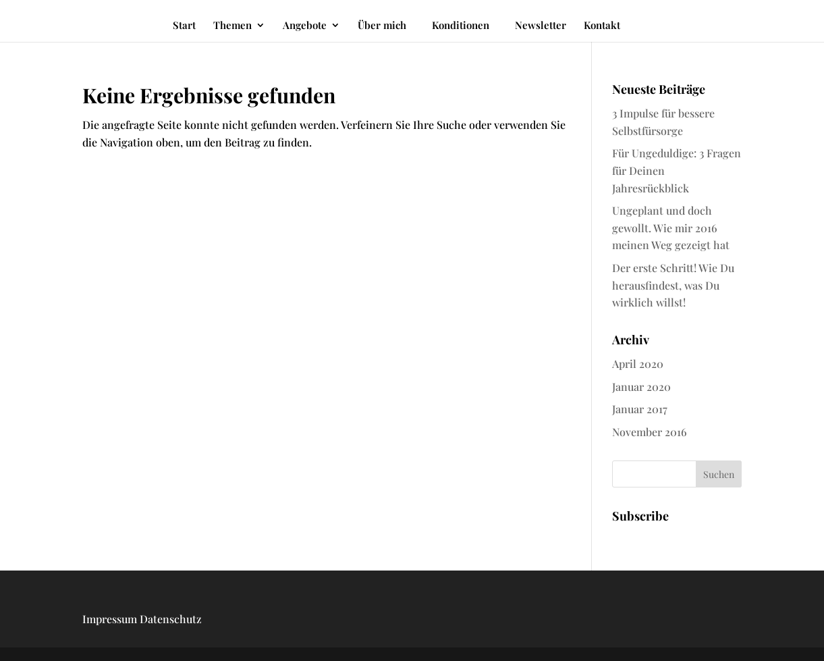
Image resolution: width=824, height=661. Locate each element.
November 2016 (649, 432)
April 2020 (637, 363)
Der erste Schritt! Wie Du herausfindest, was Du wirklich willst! (673, 285)
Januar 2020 (641, 386)
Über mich (382, 26)
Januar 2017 (639, 409)
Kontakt (602, 26)
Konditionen (460, 25)
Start (184, 26)
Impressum (109, 619)
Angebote (305, 26)
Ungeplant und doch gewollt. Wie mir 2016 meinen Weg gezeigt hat (671, 227)
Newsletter (540, 26)
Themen (232, 26)
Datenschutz (171, 619)
